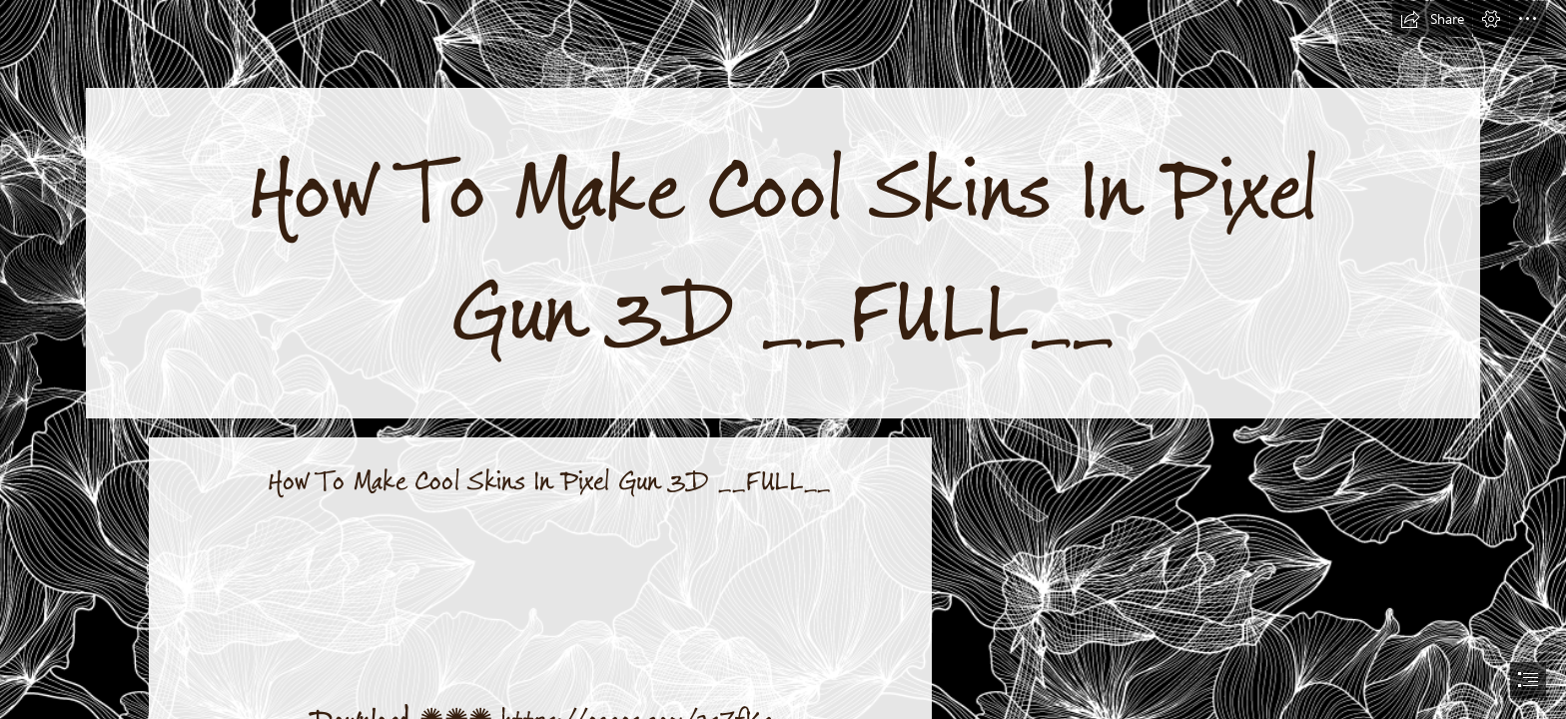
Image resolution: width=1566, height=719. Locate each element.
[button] (1432, 19)
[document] (783, 359)
